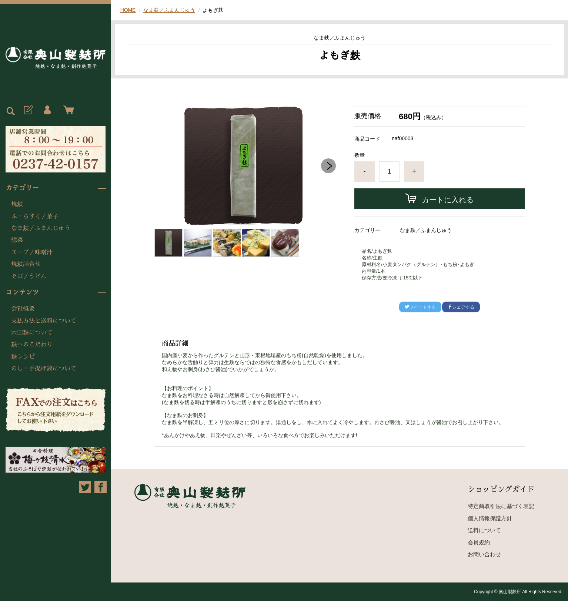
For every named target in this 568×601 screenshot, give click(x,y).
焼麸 (17, 204)
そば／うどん (29, 276)
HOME (128, 10)
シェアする (461, 307)
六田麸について (32, 333)
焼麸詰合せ (26, 264)
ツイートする (420, 307)
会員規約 (479, 542)
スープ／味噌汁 (32, 252)
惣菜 (17, 240)
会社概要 (23, 309)
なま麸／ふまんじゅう (40, 228)
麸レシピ (23, 357)
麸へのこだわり (32, 344)
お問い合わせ (484, 554)
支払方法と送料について (43, 321)
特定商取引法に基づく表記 (501, 506)
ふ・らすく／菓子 (35, 216)
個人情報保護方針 (490, 518)
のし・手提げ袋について (43, 369)
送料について (484, 530)
